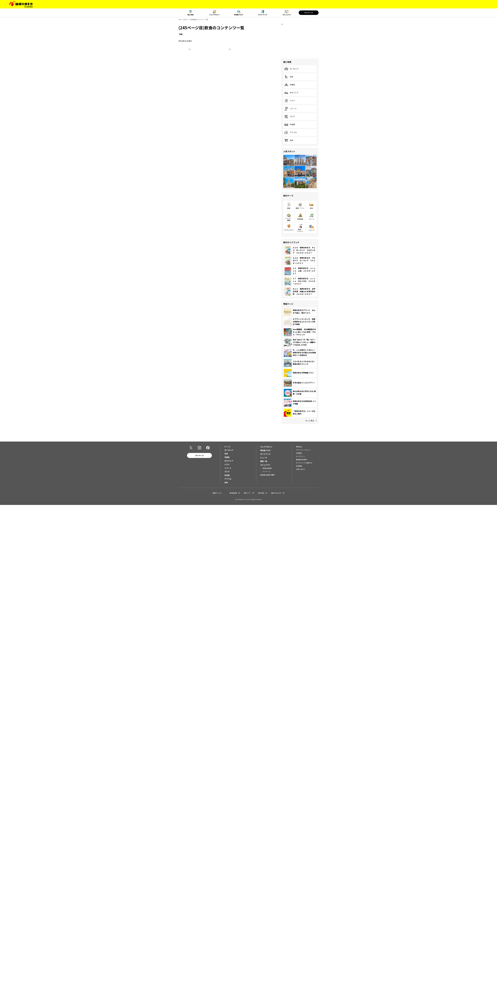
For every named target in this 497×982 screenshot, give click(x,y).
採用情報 (299, 466)
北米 (288, 77)
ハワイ (289, 101)
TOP (179, 19)
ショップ (311, 230)
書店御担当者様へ (302, 460)
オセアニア (291, 93)
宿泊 (311, 208)
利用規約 (299, 453)
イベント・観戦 (288, 219)
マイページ (308, 12)
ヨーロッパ (291, 69)
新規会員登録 (267, 469)
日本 (288, 140)
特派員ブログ (238, 15)
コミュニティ (286, 15)
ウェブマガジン (214, 15)
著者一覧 (263, 461)
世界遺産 (300, 219)
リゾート (290, 109)
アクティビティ (289, 230)
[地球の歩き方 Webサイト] (21, 4)
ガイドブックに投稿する (304, 463)
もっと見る (309, 420)
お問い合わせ (300, 470)
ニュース (263, 458)
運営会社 (299, 447)
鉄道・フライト (300, 230)
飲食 (288, 208)
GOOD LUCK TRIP (267, 475)
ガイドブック (262, 15)
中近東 (289, 125)
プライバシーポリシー (303, 450)
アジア (289, 117)
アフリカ (290, 132)
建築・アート (300, 208)
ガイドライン (300, 457)
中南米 (289, 85)
